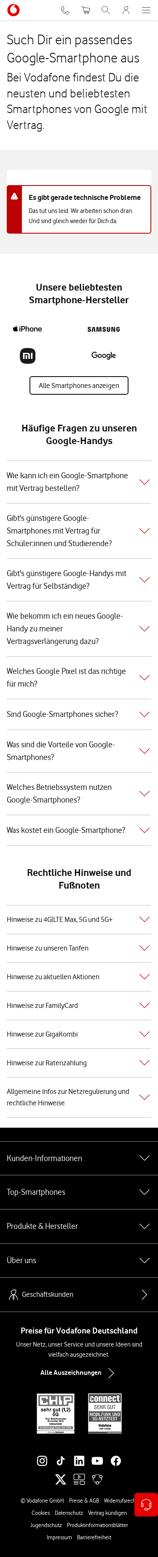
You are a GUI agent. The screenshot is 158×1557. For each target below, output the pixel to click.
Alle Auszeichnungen (79, 1373)
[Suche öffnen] (106, 10)
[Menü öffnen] (146, 10)
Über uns (79, 1260)
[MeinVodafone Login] (126, 10)
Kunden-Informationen (79, 1158)
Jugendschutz (46, 1525)
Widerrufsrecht (120, 1500)
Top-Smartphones (79, 1192)
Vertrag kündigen (107, 1512)
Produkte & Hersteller (79, 1226)
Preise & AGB (84, 1500)
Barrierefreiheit (94, 1537)
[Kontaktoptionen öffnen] (146, 1505)
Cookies (41, 1512)
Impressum (59, 1537)
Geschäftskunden (40, 1294)
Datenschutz (69, 1512)
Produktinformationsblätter (97, 1525)
